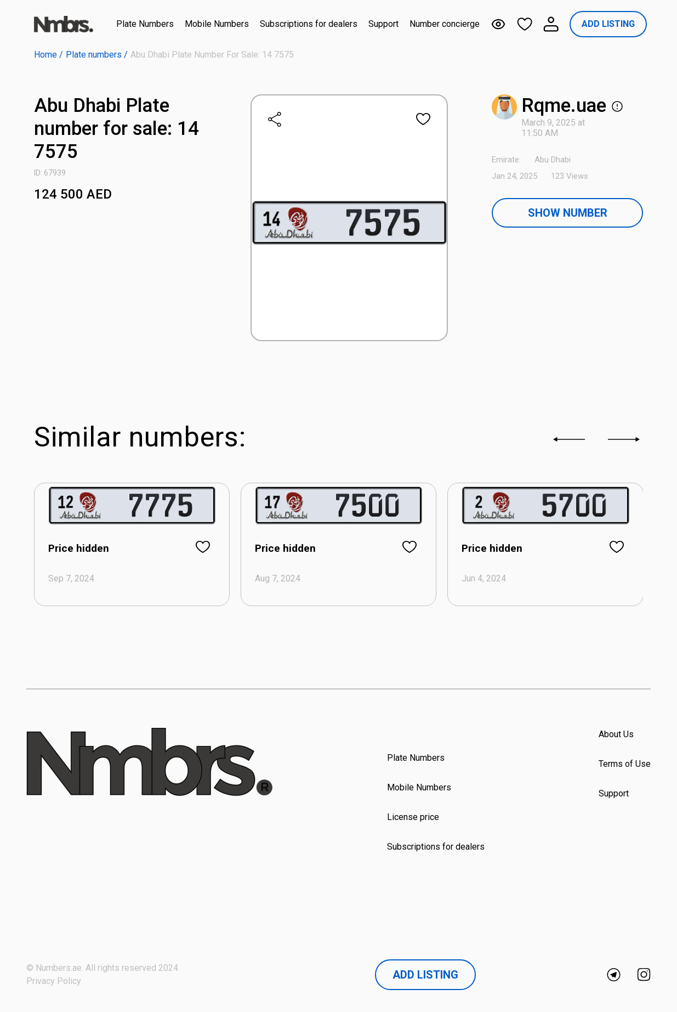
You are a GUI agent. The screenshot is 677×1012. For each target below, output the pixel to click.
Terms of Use (625, 764)
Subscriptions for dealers (308, 24)
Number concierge (444, 24)
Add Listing (425, 974)
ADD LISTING (608, 24)
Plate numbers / (97, 54)
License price (413, 817)
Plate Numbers (145, 24)
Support (383, 24)
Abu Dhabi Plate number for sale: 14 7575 (212, 54)
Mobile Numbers (217, 24)
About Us (616, 734)
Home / (48, 54)
